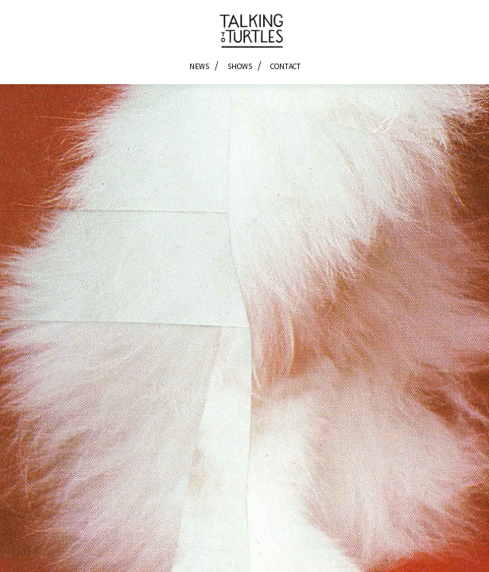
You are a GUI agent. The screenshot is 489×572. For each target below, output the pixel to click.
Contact (285, 66)
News (199, 66)
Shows (239, 66)
